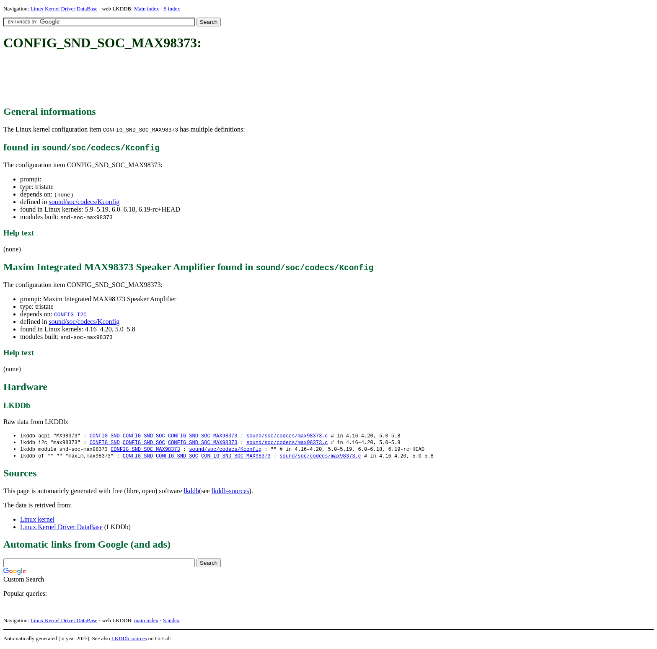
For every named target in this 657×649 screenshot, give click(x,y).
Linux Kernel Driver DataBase (64, 8)
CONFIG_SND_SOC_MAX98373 (203, 436)
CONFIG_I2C (70, 314)
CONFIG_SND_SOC (144, 436)
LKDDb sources (129, 640)
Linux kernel (37, 521)
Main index (146, 8)
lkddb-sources (230, 492)
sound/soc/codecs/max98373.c (287, 436)
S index (171, 8)
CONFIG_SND (105, 436)
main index (146, 622)
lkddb (191, 492)
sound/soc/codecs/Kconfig (84, 201)
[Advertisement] (155, 79)
